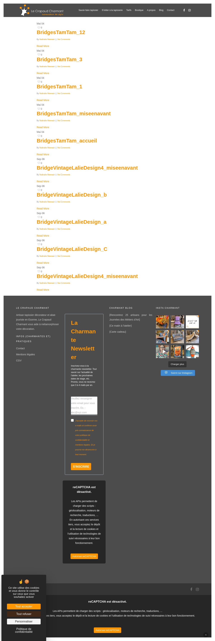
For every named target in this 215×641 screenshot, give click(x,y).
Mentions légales (25, 354)
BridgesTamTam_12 (61, 32)
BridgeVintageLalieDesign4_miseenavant (87, 168)
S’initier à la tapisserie (112, 10)
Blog (161, 10)
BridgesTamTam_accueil (67, 141)
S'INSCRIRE (81, 466)
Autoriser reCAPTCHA (84, 556)
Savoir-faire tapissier (88, 10)
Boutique (139, 10)
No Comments (63, 39)
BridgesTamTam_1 (59, 86)
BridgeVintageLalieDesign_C (72, 249)
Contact (170, 10)
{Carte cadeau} (117, 331)
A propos (151, 10)
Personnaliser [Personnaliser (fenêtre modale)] (24, 621)
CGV (18, 360)
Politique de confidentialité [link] (24, 630)
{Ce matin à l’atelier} (120, 325)
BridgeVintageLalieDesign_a (72, 222)
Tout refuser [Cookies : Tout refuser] (23, 613)
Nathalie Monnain (47, 39)
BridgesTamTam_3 (59, 59)
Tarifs (128, 10)
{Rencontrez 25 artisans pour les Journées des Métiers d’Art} (130, 317)
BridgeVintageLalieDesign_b (72, 195)
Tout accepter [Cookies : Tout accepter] (23, 606)
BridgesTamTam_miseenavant (74, 113)
